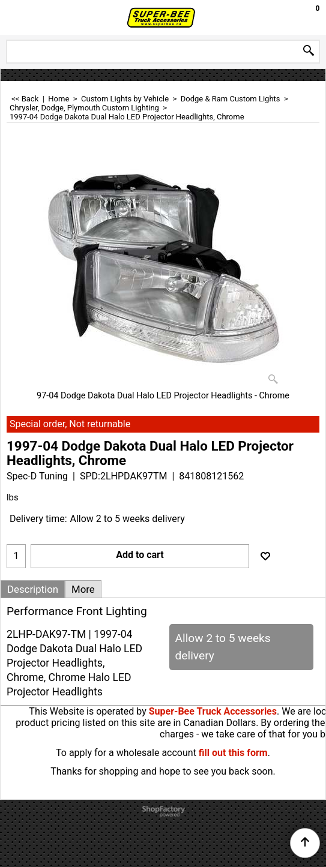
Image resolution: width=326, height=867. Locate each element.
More (83, 589)
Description (32, 589)
